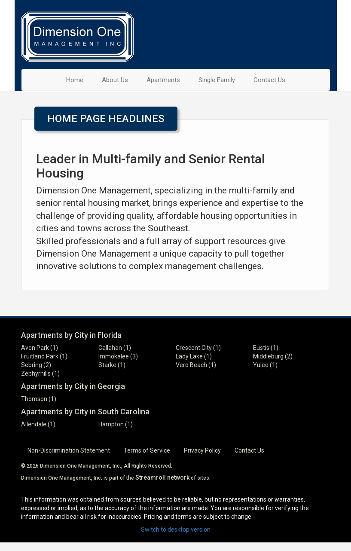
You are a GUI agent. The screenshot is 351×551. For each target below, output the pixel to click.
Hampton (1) (115, 424)
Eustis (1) (265, 347)
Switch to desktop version (176, 529)
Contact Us (269, 80)
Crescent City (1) (198, 347)
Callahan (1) (114, 347)
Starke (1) (111, 364)
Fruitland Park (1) (44, 356)
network (178, 477)
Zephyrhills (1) (40, 373)
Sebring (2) (36, 364)
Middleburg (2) (273, 356)
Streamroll (150, 477)
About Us (115, 80)
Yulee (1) (265, 364)
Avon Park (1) (39, 347)
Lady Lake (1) (194, 356)
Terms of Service (147, 450)
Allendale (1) (38, 424)
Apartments (163, 80)
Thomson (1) (38, 398)
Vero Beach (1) (196, 364)
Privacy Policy (202, 450)
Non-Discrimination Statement (68, 450)
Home (74, 80)
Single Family (216, 80)
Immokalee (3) (118, 356)
